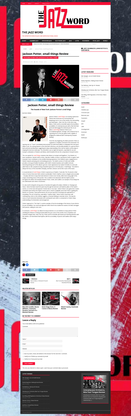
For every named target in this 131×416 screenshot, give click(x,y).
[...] (91, 400)
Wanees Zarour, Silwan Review (30, 400)
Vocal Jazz (96, 40)
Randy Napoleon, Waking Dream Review (92, 80)
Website (24, 349)
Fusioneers (85, 40)
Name (24, 339)
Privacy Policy (46, 3)
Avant (24, 40)
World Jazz (84, 137)
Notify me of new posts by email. (33, 359)
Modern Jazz (30, 275)
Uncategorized (85, 129)
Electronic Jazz (60, 40)
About (29, 3)
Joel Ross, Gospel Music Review (30, 405)
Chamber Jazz (34, 40)
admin (36, 62)
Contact (37, 3)
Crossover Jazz (47, 40)
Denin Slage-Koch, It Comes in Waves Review (50, 308)
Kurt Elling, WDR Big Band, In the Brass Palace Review (35, 396)
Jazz (70, 40)
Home (23, 3)
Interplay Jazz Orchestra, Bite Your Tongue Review (95, 90)
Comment (25, 326)
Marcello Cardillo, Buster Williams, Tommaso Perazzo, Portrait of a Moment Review (30, 309)
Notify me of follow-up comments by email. (36, 356)
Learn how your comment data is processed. (56, 368)
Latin (77, 40)
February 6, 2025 (29, 62)
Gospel (83, 121)
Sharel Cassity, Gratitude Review (69, 308)
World (105, 40)
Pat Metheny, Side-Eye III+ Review (90, 85)
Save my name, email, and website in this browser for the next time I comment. (45, 353)
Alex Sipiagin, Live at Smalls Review (90, 76)
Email (24, 344)
